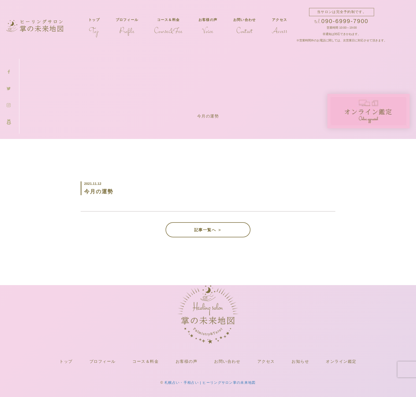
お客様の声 (208, 26)
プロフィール (127, 26)
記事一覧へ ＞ (208, 230)
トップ (94, 26)
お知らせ (300, 361)
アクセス (279, 26)
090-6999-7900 (345, 21)
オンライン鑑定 (341, 361)
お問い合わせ (244, 26)
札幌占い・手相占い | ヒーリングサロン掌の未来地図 (209, 383)
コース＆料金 (168, 26)
